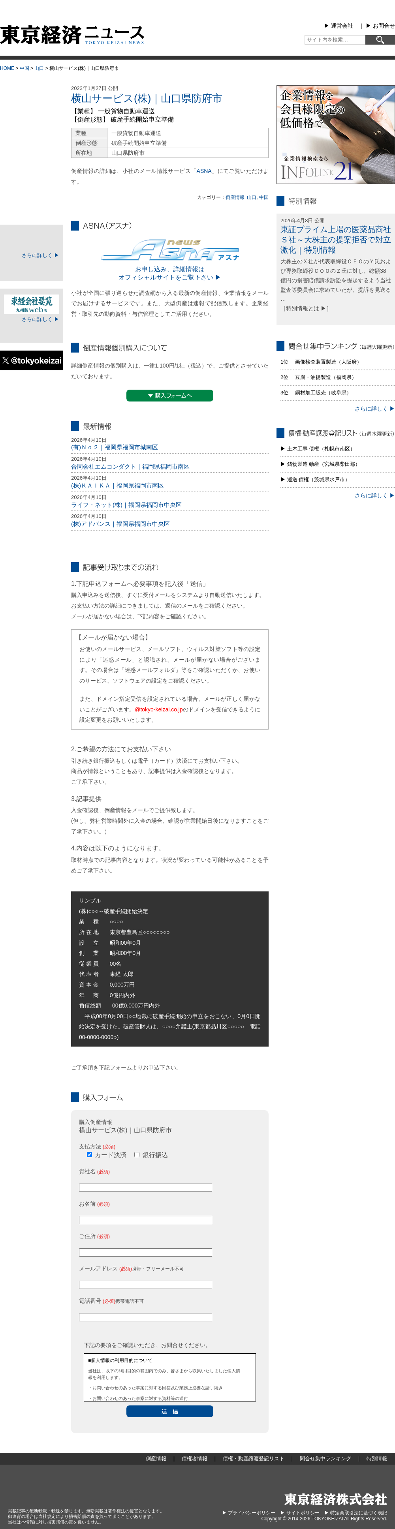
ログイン (31, 268)
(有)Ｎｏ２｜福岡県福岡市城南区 (114, 447)
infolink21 (335, 134)
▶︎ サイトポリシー (299, 1513)
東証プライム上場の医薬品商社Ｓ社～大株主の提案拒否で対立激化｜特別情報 (335, 239)
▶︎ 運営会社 (338, 26)
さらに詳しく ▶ (40, 255)
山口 (39, 68)
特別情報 (31, 207)
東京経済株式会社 (335, 1499)
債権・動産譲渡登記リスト (31, 167)
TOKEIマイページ (31, 240)
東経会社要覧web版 (31, 304)
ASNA (204, 171)
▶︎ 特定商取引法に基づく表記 (355, 1513)
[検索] (380, 40)
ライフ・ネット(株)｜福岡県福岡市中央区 (126, 504)
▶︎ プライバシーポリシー (248, 1513)
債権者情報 (31, 148)
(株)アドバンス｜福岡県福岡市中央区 (120, 523)
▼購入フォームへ (169, 395)
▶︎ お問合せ (380, 26)
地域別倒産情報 (31, 128)
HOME (7, 68)
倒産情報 (235, 197)
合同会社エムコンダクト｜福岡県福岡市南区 (130, 466)
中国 (24, 68)
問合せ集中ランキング (31, 187)
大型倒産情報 (31, 91)
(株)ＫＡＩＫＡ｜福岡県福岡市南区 (117, 485)
